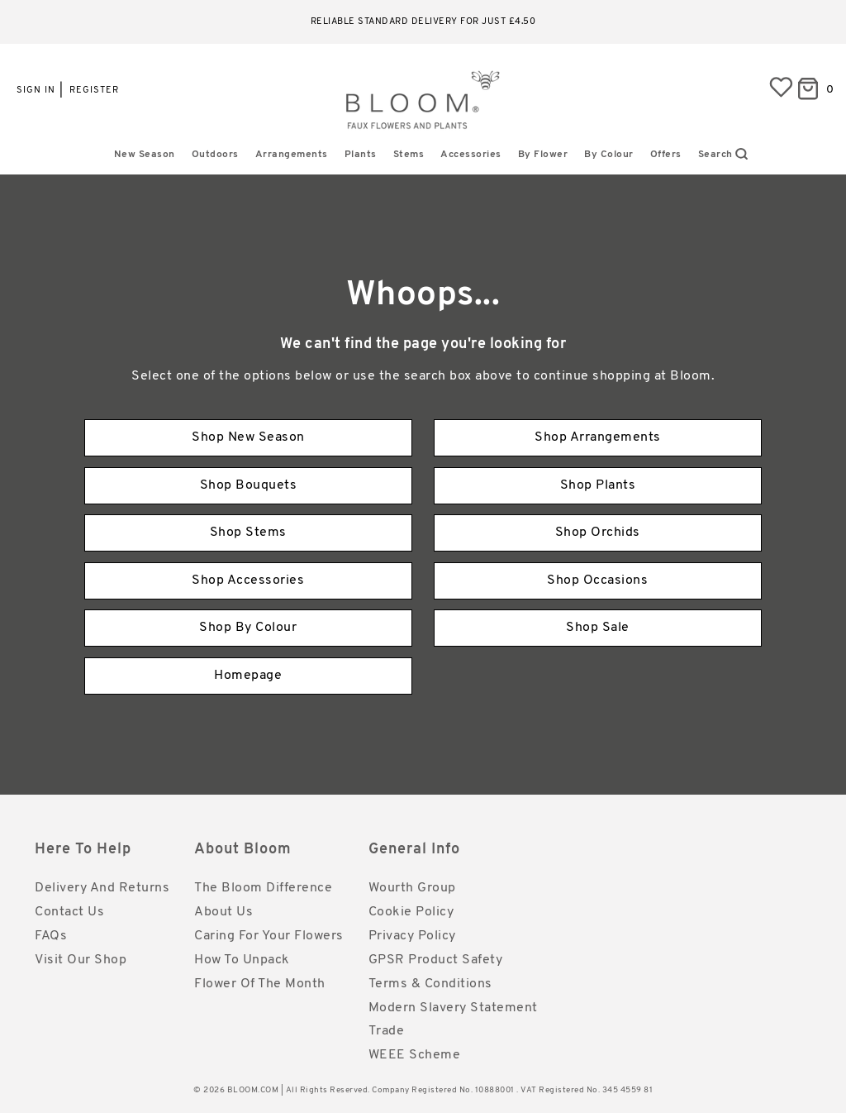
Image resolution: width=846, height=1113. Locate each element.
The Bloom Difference (263, 888)
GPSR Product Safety (435, 960)
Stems (409, 155)
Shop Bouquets (248, 485)
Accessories (470, 155)
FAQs (51, 936)
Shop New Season (248, 437)
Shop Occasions (597, 580)
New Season (144, 155)
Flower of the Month (260, 984)
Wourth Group (412, 888)
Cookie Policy (411, 912)
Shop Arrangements (598, 437)
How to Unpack (242, 960)
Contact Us (69, 912)
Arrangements (291, 155)
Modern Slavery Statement (453, 1008)
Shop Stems (248, 532)
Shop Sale (598, 627)
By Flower (543, 155)
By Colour (609, 155)
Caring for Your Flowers (269, 936)
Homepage (248, 675)
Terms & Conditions (430, 984)
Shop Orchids (597, 532)
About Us (223, 912)
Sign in (36, 90)
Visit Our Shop (80, 960)
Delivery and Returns (102, 888)
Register (94, 90)
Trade (386, 1031)
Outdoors (215, 155)
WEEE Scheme (414, 1055)
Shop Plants (598, 485)
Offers (666, 155)
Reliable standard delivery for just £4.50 (423, 21)
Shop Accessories (248, 580)
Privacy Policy (412, 936)
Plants (361, 155)
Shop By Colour (248, 627)
